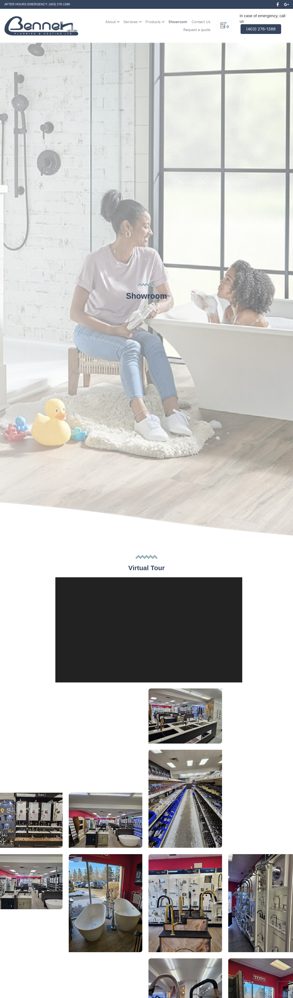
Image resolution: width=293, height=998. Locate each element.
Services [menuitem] (130, 22)
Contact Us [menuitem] (201, 22)
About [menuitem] (110, 22)
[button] (277, 4)
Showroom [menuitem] (177, 22)
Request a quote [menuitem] (196, 30)
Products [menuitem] (153, 22)
